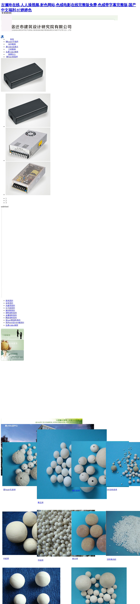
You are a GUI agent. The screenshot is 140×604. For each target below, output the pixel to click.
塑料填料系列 (11, 313)
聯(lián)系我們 (12, 57)
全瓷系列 (9, 303)
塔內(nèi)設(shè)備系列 (15, 323)
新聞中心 (12, 54)
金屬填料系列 (11, 315)
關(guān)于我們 (12, 42)
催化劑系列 (10, 310)
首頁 (12, 39)
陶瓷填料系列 (11, 318)
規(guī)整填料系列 (13, 320)
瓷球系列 (9, 301)
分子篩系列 (10, 308)
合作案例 (12, 44)
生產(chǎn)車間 (12, 52)
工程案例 (12, 49)
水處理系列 (10, 305)
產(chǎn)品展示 (12, 47)
